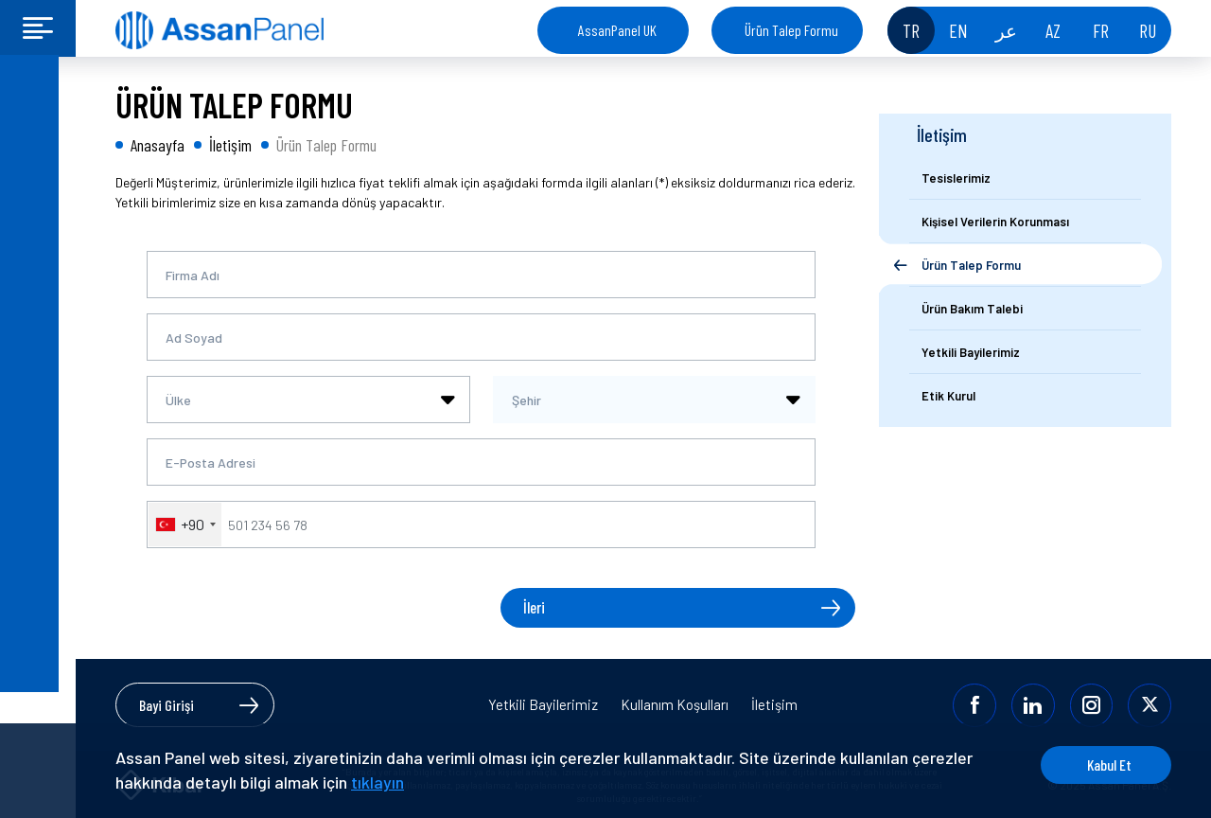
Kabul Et (1100, 765)
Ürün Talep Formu (791, 30)
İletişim (774, 703)
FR (1101, 30)
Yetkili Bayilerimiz (543, 703)
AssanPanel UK (617, 30)
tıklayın (377, 782)
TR (911, 30)
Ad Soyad (194, 337)
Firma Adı (192, 275)
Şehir (526, 400)
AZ (1053, 30)
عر (1006, 30)
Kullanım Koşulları (674, 703)
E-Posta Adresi (210, 462)
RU (1147, 30)
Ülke (178, 400)
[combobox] (308, 399)
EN (958, 30)
